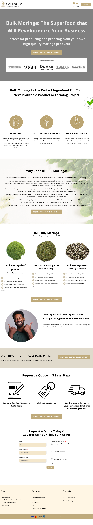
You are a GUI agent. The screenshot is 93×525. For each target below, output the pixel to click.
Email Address (23, 450)
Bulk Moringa (5, 506)
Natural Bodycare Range (9, 503)
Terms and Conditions (39, 508)
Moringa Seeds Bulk (59, 452)
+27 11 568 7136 (70, 498)
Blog (34, 506)
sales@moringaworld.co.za (72, 501)
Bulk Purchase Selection (58, 442)
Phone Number (23, 458)
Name (21, 442)
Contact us (36, 503)
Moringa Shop (6, 497)
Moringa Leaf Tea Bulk (60, 459)
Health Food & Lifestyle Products (11, 500)
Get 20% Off (86, 4)
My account (36, 500)
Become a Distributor (39, 497)
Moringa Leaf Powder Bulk (61, 444)
